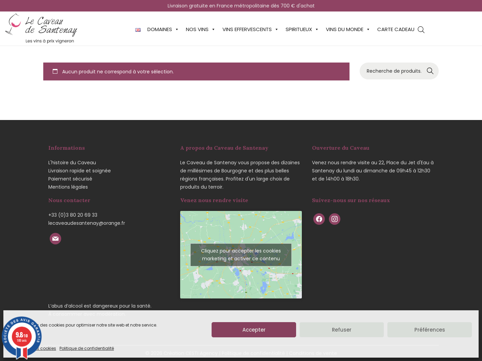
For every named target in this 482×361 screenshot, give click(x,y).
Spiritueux (302, 29)
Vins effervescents (250, 29)
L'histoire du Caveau (72, 162)
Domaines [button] (163, 29)
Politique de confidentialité (86, 348)
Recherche (430, 71)
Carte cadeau (395, 29)
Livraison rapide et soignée (79, 170)
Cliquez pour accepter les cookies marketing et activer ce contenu (241, 254)
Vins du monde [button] (348, 29)
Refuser (342, 329)
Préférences (429, 329)
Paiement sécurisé (70, 178)
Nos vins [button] (201, 29)
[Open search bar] (421, 29)
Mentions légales (68, 187)
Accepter (254, 329)
